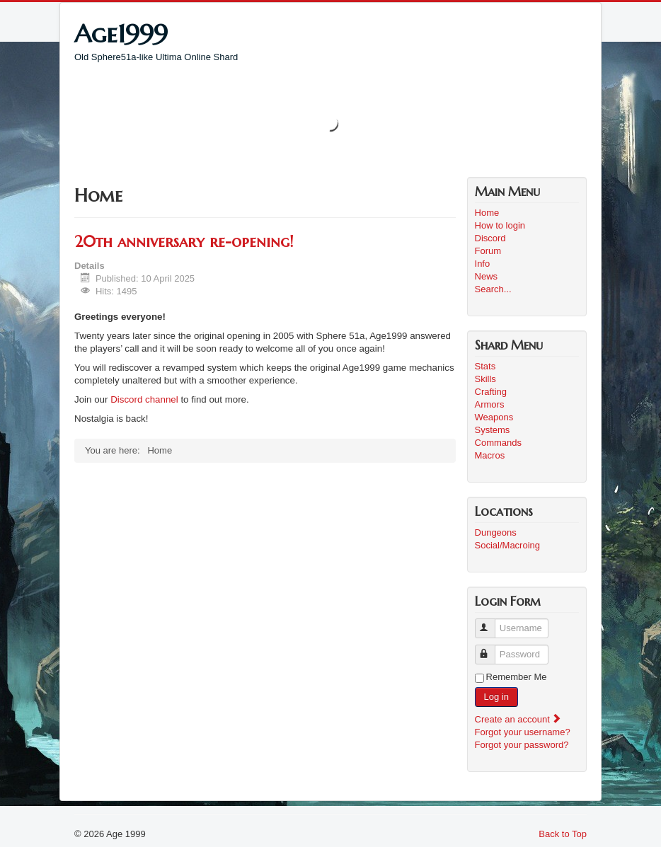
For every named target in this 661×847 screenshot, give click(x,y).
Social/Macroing (508, 545)
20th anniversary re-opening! (183, 241)
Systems (492, 430)
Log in (496, 696)
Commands (498, 442)
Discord (490, 238)
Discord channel (144, 399)
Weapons (494, 417)
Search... (493, 289)
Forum (488, 251)
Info (482, 263)
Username (491, 622)
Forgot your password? (522, 744)
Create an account (519, 719)
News (486, 276)
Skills (485, 379)
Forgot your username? (522, 732)
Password (491, 648)
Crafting (491, 391)
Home (487, 212)
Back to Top (563, 834)
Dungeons (496, 532)
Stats (485, 366)
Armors (490, 404)
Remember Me (516, 677)
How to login (500, 225)
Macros (490, 455)
